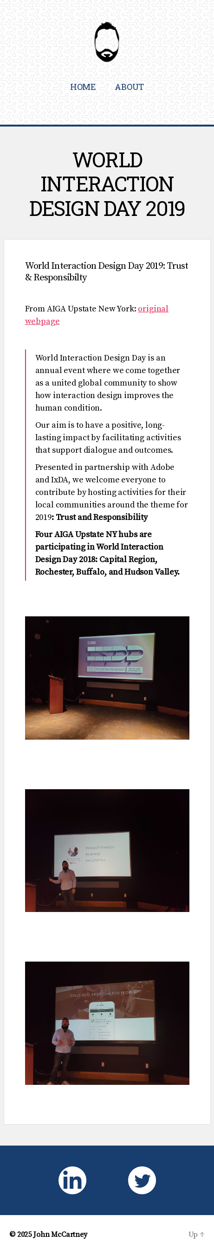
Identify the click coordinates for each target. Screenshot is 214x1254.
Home (83, 86)
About (129, 86)
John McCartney (60, 1234)
